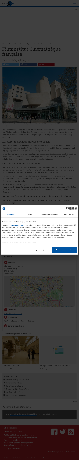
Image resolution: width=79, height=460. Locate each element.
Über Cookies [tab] (69, 214)
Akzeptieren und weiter (64, 250)
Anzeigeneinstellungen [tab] (49, 214)
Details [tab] (29, 214)
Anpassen (39, 250)
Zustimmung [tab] (10, 214)
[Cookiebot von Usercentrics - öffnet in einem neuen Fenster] (68, 208)
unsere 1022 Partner (16, 225)
